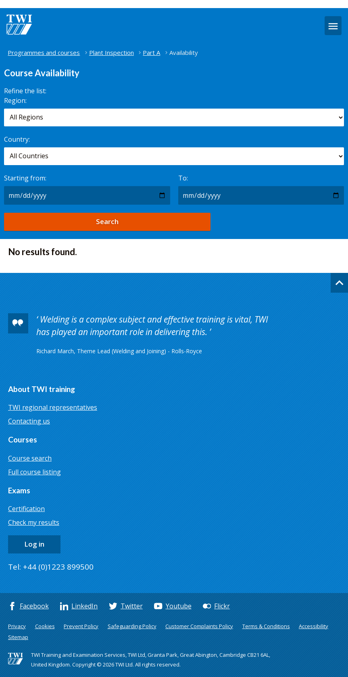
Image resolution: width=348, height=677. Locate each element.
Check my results (33, 522)
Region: (15, 100)
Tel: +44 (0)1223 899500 (51, 567)
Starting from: (25, 178)
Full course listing (34, 471)
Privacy (17, 626)
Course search (30, 458)
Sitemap (18, 637)
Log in (34, 544)
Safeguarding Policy (132, 626)
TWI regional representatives (52, 407)
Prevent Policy (81, 626)
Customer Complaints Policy (199, 626)
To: (183, 178)
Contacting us (29, 421)
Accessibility (313, 626)
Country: (17, 139)
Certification (26, 508)
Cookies (45, 626)
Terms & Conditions (266, 626)
